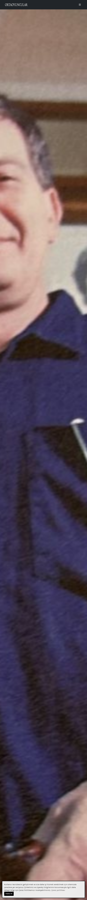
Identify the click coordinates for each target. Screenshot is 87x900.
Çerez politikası (58, 890)
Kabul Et (9, 894)
